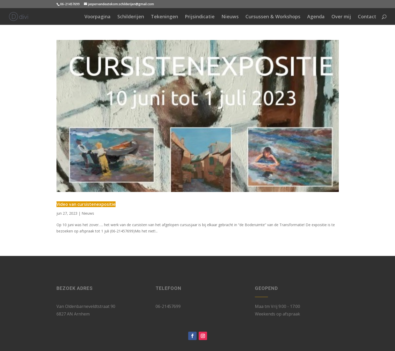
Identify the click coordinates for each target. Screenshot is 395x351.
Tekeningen (164, 17)
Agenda (316, 17)
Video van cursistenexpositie (86, 204)
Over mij (341, 17)
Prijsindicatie (200, 17)
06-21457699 (70, 4)
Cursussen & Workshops (272, 17)
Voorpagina (97, 17)
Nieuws (230, 17)
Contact (367, 17)
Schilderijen (130, 17)
